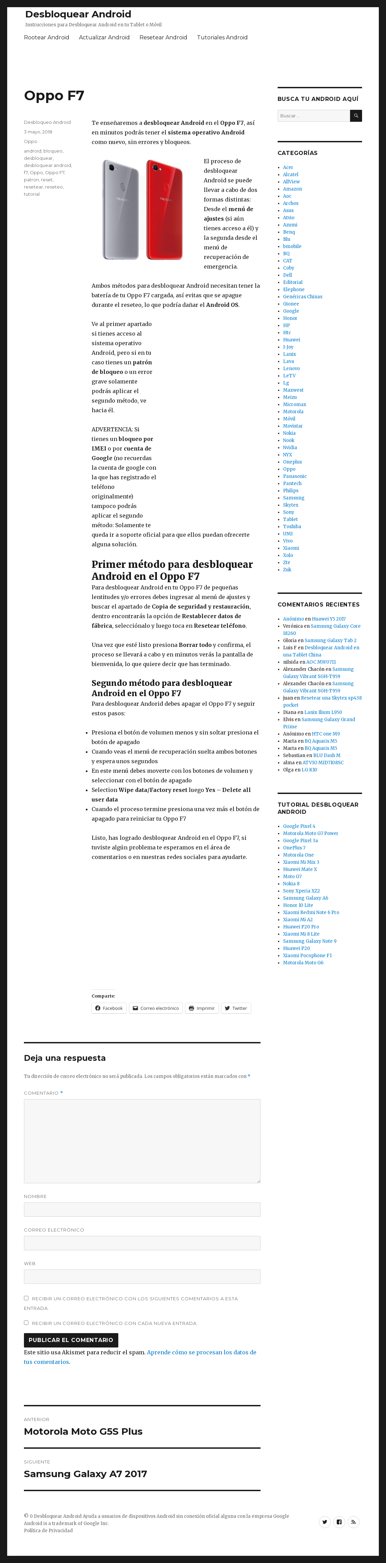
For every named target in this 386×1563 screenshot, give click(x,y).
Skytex (290, 505)
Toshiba (292, 527)
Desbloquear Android (78, 14)
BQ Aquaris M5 (321, 741)
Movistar (293, 426)
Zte (286, 562)
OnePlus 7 (294, 848)
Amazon (292, 189)
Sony (288, 512)
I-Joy (288, 347)
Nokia (289, 433)
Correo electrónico (54, 1230)
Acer (288, 167)
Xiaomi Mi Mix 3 (301, 862)
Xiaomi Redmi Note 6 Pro (311, 912)
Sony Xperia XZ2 (301, 891)
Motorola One (298, 855)
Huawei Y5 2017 (329, 619)
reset (47, 179)
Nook (288, 440)
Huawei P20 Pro (301, 927)
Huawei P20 (296, 948)
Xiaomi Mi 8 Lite (301, 934)
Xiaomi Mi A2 (298, 920)
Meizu (290, 397)
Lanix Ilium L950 (323, 712)
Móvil (289, 419)
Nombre (35, 1196)
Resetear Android (163, 37)
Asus (288, 210)
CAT (287, 261)
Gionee (291, 304)
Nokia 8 (291, 884)
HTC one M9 (326, 734)
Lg (286, 383)
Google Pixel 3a (300, 841)
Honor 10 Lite (298, 905)
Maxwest (293, 390)
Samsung (294, 498)
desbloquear (38, 158)
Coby (288, 268)
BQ (286, 254)
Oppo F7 (54, 172)
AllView (291, 182)
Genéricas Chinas (302, 297)
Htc (287, 333)
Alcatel (290, 175)
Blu (286, 239)
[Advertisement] (193, 65)
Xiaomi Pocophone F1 (307, 956)
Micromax (294, 404)
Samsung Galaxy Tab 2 (331, 640)
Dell (287, 275)
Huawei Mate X (300, 869)
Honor (290, 318)
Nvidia (290, 448)
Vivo (288, 541)
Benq (289, 232)
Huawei (291, 340)
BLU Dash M (327, 755)
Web (30, 1263)
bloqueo (53, 151)
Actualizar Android (104, 37)
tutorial (32, 194)
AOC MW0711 (321, 662)
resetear (33, 187)
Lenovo (291, 369)
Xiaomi (291, 548)
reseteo (54, 187)
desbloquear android (47, 165)
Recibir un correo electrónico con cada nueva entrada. (115, 1323)
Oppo (30, 141)
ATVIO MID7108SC (323, 763)
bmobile (292, 246)
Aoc (287, 196)
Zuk (287, 570)
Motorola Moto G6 (303, 963)
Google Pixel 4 (299, 826)
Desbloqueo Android (47, 122)
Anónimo (293, 619)
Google (291, 311)
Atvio (288, 218)
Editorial (293, 282)
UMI (288, 534)
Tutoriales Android (222, 37)
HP (286, 325)
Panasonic (295, 476)
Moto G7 (292, 877)
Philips (290, 491)
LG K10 (309, 770)
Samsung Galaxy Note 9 (309, 941)
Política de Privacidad (48, 1531)
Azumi (290, 225)
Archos (290, 203)
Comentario (43, 1093)
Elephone (294, 289)
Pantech (292, 483)
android (32, 151)
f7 (26, 172)
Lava (288, 361)
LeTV (289, 376)
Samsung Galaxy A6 (305, 898)
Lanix (289, 354)
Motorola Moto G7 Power (310, 833)
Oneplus (292, 462)
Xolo (288, 555)
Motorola (293, 412)
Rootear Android (46, 37)
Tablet (290, 519)
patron (31, 179)
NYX (287, 455)
